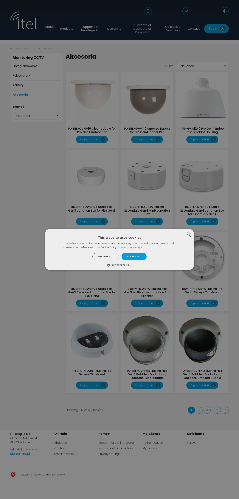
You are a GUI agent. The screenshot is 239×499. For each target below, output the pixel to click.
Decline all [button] (105, 256)
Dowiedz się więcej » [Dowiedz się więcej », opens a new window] (130, 247)
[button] (119, 265)
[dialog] (119, 249)
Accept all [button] (134, 256)
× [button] (190, 236)
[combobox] (189, 233)
